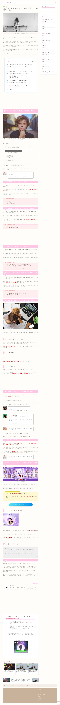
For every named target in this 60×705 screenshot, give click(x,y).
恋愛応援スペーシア (46, 38)
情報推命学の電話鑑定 (47, 40)
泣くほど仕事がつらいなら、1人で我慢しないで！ (17, 82)
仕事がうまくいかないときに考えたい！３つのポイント (18, 73)
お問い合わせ (50, 2)
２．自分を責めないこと (14, 76)
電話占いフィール (46, 57)
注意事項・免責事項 (41, 691)
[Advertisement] (20, 100)
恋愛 (31, 2)
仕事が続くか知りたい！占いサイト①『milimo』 (17, 66)
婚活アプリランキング (47, 33)
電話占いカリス (45, 49)
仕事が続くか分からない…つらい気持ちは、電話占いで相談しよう (20, 84)
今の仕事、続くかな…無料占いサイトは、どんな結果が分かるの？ (20, 64)
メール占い (44, 2)
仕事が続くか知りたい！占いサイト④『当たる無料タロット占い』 (20, 71)
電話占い (40, 2)
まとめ (10, 89)
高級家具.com (40, 700)
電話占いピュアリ (46, 54)
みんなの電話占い (46, 16)
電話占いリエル (45, 61)
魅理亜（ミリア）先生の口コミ (15, 86)
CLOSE (32, 61)
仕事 (44, 26)
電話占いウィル (45, 45)
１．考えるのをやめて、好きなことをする (17, 75)
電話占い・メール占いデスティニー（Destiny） (48, 72)
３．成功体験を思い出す (14, 77)
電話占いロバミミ (46, 66)
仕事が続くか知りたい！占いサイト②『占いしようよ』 (18, 68)
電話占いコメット (46, 52)
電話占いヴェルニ (46, 68)
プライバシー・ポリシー (42, 694)
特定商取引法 (40, 692)
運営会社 (39, 696)
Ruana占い (7, 2)
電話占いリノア (45, 64)
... (40, 75)
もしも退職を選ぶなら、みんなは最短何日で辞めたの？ (18, 80)
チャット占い (45, 21)
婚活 (44, 31)
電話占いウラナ (45, 47)
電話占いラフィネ (46, 59)
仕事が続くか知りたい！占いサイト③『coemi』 (17, 69)
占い (35, 2)
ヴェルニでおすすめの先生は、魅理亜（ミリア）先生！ (19, 85)
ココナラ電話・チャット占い (48, 19)
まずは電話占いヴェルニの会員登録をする (21, 504)
